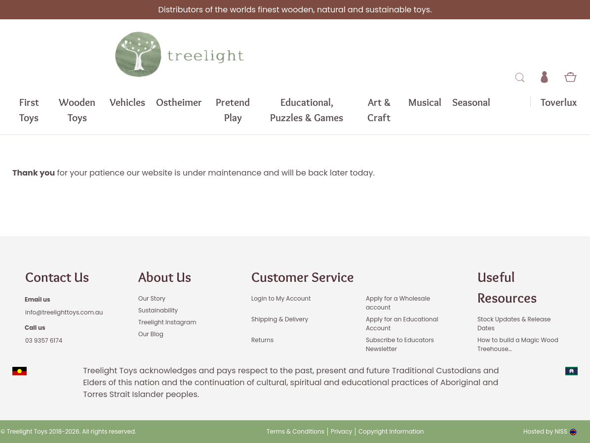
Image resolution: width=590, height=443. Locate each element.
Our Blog (150, 334)
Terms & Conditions (295, 432)
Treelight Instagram (167, 322)
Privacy (341, 432)
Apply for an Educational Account (402, 323)
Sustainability (158, 310)
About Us (164, 276)
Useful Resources (507, 287)
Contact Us (57, 276)
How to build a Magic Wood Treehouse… (517, 344)
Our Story (151, 298)
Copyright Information (391, 432)
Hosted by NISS (550, 431)
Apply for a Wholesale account (398, 302)
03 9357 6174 (43, 340)
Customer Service (302, 276)
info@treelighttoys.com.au (64, 312)
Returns (262, 340)
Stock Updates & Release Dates (514, 323)
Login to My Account (281, 298)
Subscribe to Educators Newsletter (400, 344)
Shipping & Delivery (279, 319)
